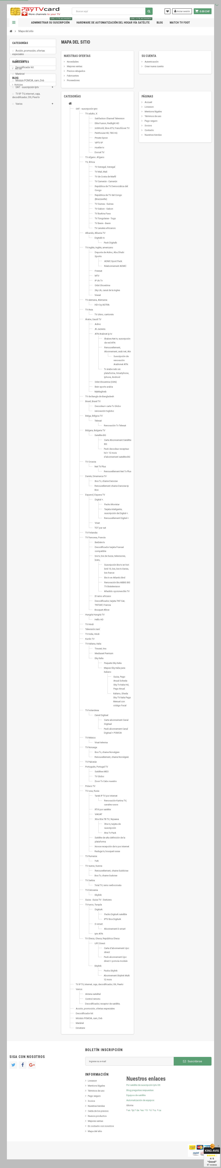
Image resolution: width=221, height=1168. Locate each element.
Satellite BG (100, 435)
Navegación (13, 22)
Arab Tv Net (21, 144)
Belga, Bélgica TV (94, 416)
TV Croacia (90, 461)
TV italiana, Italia (93, 643)
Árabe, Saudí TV (93, 319)
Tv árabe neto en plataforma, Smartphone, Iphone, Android (116, 373)
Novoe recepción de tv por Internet (112, 846)
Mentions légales (153, 111)
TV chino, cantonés (104, 314)
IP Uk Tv (99, 280)
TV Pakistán (91, 762)
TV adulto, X (91, 113)
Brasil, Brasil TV (92, 401)
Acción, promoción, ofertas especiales (28, 55)
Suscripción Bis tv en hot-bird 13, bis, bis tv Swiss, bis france (116, 568)
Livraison (149, 107)
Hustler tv (99, 147)
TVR (97, 861)
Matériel (20, 76)
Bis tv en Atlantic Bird (114, 577)
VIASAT (98, 814)
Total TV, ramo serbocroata (108, 885)
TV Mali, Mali (101, 171)
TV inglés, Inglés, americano (99, 247)
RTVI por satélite (103, 809)
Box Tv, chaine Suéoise (106, 875)
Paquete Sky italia (113, 663)
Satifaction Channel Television (109, 118)
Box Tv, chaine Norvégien (107, 752)
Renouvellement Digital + (116, 518)
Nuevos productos (97, 1116)
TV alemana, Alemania (96, 300)
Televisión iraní (92, 629)
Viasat (98, 295)
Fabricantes (20, 120)
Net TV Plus (100, 466)
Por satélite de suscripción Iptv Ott (143, 1085)
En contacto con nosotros (101, 1126)
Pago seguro (150, 121)
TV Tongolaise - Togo (105, 218)
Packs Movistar (111, 504)
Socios (148, 125)
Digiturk (99, 909)
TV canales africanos (105, 228)
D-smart (99, 924)
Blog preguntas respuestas (139, 1090)
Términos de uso (152, 116)
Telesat (98, 420)
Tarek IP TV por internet (106, 795)
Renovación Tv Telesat (115, 425)
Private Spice (101, 138)
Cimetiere (20, 63)
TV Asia (89, 309)
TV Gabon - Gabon (104, 208)
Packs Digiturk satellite (115, 914)
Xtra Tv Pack (110, 832)
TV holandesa (92, 710)
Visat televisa (101, 742)
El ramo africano (103, 596)
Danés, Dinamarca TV (96, 476)
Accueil (148, 102)
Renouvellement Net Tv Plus (117, 471)
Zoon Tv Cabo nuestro (106, 781)
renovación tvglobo (104, 411)
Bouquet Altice (102, 609)
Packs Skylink (111, 970)
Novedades (72, 61)
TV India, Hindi (92, 634)
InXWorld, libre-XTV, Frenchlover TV (112, 128)
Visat (97, 523)
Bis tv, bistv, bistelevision (27, 195)
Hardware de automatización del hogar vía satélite (114, 21)
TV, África (90, 162)
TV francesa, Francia (95, 537)
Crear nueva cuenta (154, 66)
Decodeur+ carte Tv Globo (108, 406)
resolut (18, 206)
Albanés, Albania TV (95, 233)
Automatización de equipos (140, 1100)
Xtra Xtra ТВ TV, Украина (107, 819)
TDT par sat (100, 527)
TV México (90, 737)
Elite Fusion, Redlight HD (107, 123)
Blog (160, 22)
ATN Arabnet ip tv (103, 334)
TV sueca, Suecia (93, 866)
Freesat (98, 271)
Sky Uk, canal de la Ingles (107, 290)
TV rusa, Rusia (92, 791)
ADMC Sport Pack (113, 261)
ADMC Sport (21, 134)
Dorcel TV (99, 152)
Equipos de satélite (136, 1095)
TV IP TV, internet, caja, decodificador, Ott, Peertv (26, 98)
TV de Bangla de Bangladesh (99, 396)
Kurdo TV (89, 639)
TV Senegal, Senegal (105, 167)
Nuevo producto (23, 185)
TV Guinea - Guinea (104, 204)
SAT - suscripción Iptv (27, 89)
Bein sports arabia (104, 386)
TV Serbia (90, 880)
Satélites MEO (102, 771)
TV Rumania (91, 856)
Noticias (19, 180)
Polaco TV (90, 786)
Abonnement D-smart (115, 929)
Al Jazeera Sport (23, 139)
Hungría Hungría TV (94, 614)
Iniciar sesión (182, 11)
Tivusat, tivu (100, 648)
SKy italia (19, 190)
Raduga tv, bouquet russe (107, 851)
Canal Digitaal (101, 715)
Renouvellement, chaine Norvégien (112, 757)
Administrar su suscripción (51, 21)
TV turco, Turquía (93, 904)
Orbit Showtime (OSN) (106, 382)
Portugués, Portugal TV (96, 766)
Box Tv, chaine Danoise (106, 481)
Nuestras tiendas (153, 135)
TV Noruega (91, 747)
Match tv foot (180, 22)
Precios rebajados (75, 71)
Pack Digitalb (110, 242)
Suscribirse (192, 1061)
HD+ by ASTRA (102, 304)
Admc (98, 324)
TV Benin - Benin (103, 223)
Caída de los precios (98, 1111)
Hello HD (99, 619)
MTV (97, 275)
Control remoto (92, 999)
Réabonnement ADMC (115, 266)
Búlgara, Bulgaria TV (95, 430)
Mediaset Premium (104, 653)
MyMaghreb (101, 391)
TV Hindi (89, 624)
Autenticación (151, 61)
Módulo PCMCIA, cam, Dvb (29, 82)
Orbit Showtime (102, 285)
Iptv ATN (99, 933)
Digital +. (99, 499)
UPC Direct (100, 943)
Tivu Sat (18, 201)
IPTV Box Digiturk (112, 919)
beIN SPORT (21, 150)
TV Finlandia (91, 532)
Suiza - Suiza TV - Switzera (98, 899)
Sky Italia (99, 658)
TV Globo (99, 776)
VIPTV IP (99, 142)
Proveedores (73, 80)
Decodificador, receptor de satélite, (102, 1003)
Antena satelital (93, 994)
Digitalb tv (100, 238)
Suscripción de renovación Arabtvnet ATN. (121, 360)
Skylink (98, 895)
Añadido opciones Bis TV (116, 591)
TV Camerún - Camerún (106, 181)
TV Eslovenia (91, 890)
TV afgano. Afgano (94, 157)
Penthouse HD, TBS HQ (106, 133)
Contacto (149, 130)
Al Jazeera (100, 329)
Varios (18, 106)
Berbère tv (100, 542)
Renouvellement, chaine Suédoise (111, 870)
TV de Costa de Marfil (105, 176)
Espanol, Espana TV (95, 494)
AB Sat (18, 129)
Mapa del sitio (95, 1131)
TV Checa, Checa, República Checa (102, 938)
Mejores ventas (74, 66)
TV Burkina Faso (103, 213)
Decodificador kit (24, 69)
